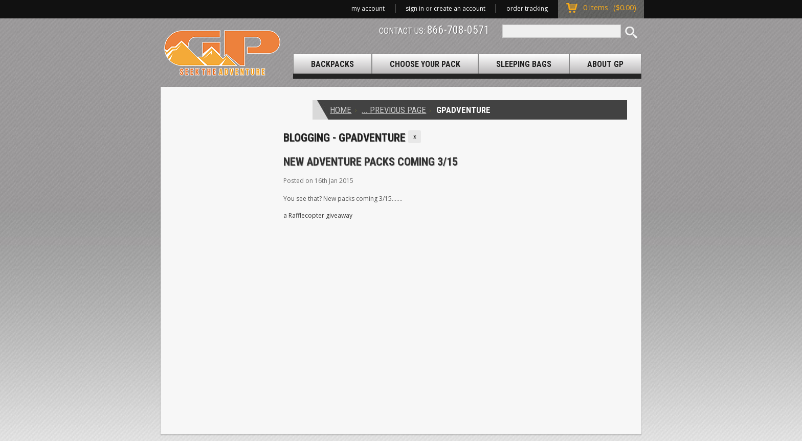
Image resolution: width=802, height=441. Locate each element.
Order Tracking (527, 8)
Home (340, 110)
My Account (368, 8)
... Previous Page (394, 110)
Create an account (459, 8)
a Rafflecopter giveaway (317, 215)
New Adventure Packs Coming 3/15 (370, 161)
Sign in (415, 8)
